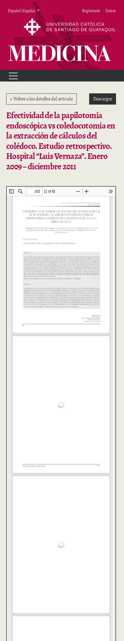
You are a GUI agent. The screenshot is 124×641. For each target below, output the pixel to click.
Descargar (104, 98)
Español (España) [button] (22, 11)
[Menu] (10, 76)
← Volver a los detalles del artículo (41, 99)
